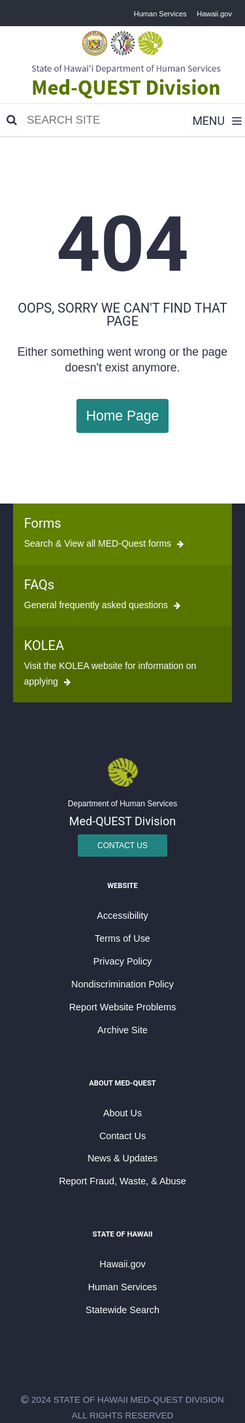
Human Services (160, 14)
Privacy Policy (122, 961)
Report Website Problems (122, 1007)
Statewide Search (122, 1310)
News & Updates (122, 1158)
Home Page (122, 415)
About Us (122, 1113)
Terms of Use (122, 938)
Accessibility (122, 915)
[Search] (12, 120)
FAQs (39, 584)
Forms (42, 523)
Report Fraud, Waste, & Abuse (122, 1181)
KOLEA (44, 645)
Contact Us (122, 845)
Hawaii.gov (214, 14)
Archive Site (122, 1030)
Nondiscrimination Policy (122, 984)
